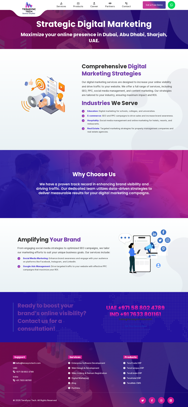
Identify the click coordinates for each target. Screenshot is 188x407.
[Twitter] (142, 400)
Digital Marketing (80, 378)
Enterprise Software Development (88, 363)
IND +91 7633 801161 (135, 314)
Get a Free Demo (154, 5)
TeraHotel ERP (134, 378)
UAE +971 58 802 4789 (135, 308)
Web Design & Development (85, 368)
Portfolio (76, 388)
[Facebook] (152, 400)
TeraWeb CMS (134, 383)
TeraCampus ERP (135, 368)
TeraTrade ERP (134, 363)
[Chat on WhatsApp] (171, 5)
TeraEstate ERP (134, 373)
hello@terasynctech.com (27, 363)
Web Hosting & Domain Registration (89, 373)
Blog (74, 383)
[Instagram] (161, 400)
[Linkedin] (170, 400)
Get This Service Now (135, 326)
